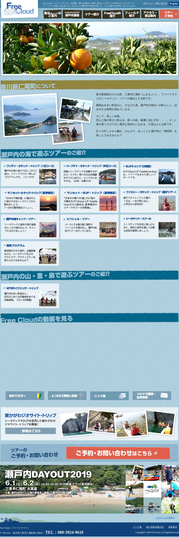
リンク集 (137, 527)
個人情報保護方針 (155, 527)
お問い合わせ (161, 3)
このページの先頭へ (165, 518)
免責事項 (172, 527)
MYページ (148, 3)
